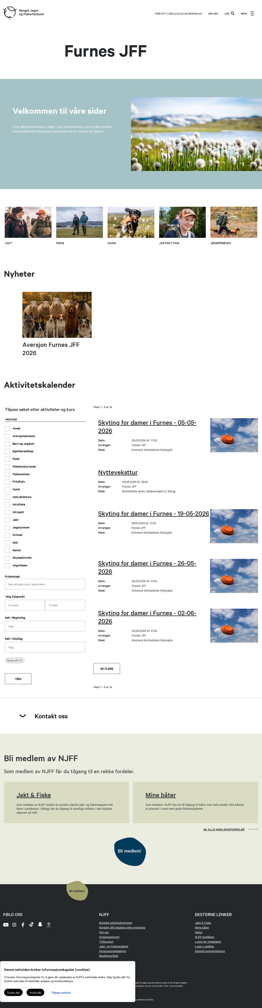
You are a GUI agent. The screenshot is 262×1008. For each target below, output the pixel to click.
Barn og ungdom (23, 443)
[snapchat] (40, 924)
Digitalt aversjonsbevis (210, 951)
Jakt (15, 519)
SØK (229, 13)
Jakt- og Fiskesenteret (113, 946)
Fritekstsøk (12, 576)
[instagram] (14, 924)
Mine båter (202, 927)
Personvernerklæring (112, 951)
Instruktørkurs (21, 497)
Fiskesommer (21, 474)
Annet (16, 428)
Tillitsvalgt (106, 942)
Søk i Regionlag (15, 617)
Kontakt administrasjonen (115, 923)
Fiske (15, 459)
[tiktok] (31, 924)
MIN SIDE (213, 13)
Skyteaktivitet (22, 557)
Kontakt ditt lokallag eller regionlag (122, 927)
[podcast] (48, 924)
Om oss (104, 932)
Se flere (106, 668)
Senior (16, 550)
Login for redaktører (208, 942)
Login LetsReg (204, 946)
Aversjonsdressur (23, 436)
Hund (16, 489)
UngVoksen (19, 565)
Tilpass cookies (61, 992)
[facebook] (22, 924)
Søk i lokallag (14, 638)
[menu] (247, 13)
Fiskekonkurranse (24, 466)
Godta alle (13, 992)
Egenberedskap (22, 451)
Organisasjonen (109, 937)
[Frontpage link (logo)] (9, 13)
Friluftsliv (18, 481)
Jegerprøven (21, 527)
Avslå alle (35, 992)
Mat (15, 542)
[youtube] (5, 924)
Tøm (18, 679)
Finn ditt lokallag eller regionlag (178, 13)
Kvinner (17, 535)
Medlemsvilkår (108, 956)
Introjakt (18, 512)
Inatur (198, 932)
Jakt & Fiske (203, 923)
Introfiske (18, 504)
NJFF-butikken (204, 937)
